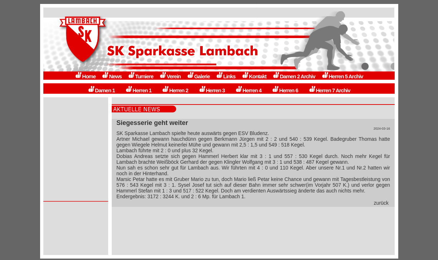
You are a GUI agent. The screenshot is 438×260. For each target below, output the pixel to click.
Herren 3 (212, 90)
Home (85, 76)
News (111, 76)
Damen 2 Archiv (294, 76)
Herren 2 (175, 90)
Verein (170, 76)
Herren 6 (285, 90)
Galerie (198, 76)
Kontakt (254, 76)
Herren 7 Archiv (329, 90)
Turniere (140, 76)
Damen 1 (101, 90)
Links (225, 76)
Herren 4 (248, 90)
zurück (381, 203)
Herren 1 (138, 90)
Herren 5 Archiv (342, 76)
